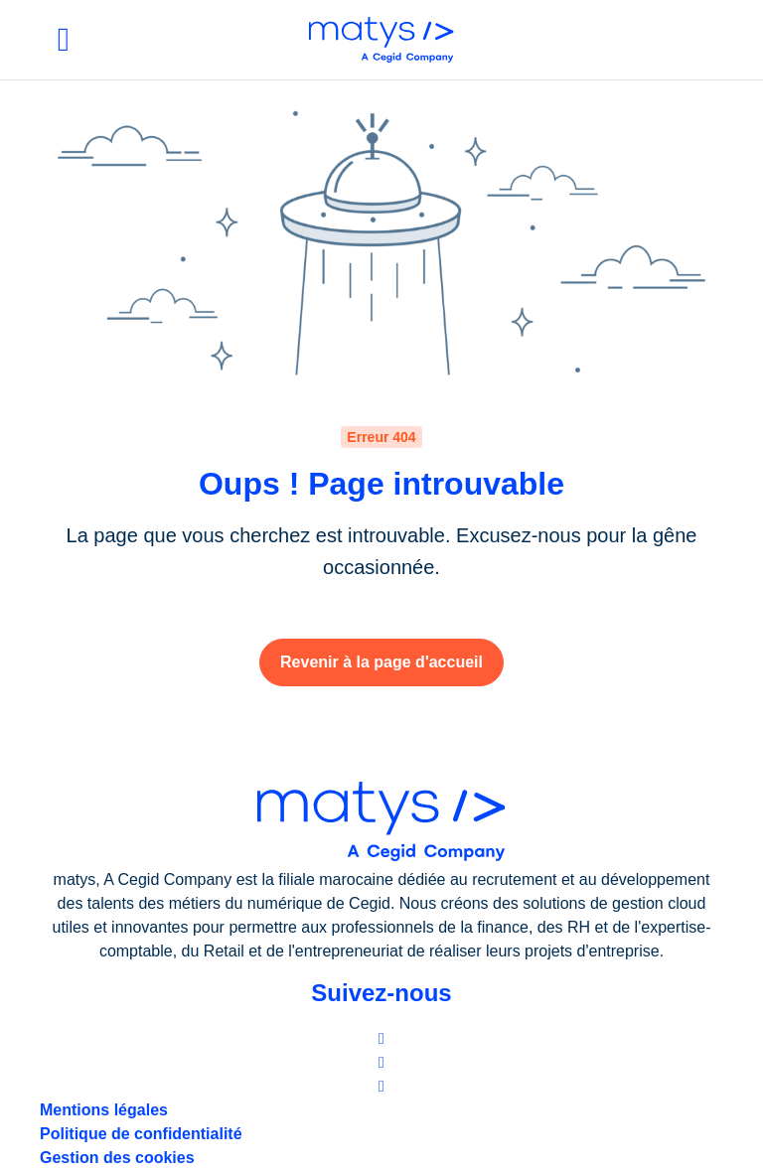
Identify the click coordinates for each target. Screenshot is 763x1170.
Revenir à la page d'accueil (381, 662)
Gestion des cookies (117, 1157)
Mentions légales (104, 1109)
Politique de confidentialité (141, 1133)
